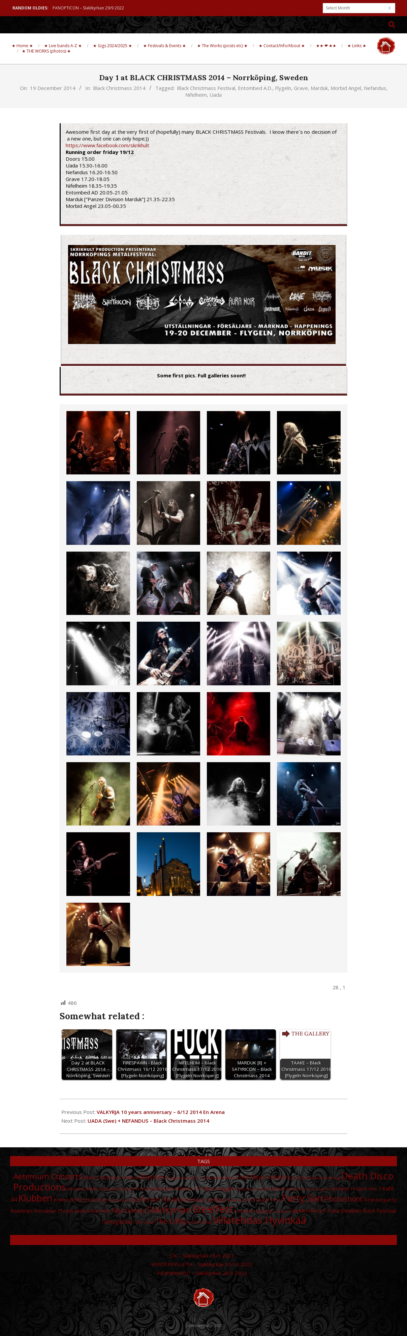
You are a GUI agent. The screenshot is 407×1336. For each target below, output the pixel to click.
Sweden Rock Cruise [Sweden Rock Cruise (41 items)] (315, 1210)
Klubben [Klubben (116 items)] (35, 1198)
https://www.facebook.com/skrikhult (107, 145)
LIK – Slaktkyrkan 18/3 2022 (201, 1255)
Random (203, 1240)
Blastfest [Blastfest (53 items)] (153, 1177)
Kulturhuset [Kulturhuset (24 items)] (117, 1200)
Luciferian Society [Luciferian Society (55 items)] (156, 1199)
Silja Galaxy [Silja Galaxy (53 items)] (129, 1210)
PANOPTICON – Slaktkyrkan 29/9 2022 (88, 8)
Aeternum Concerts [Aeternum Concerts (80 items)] (47, 1176)
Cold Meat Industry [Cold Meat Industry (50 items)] (263, 1177)
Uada (216, 94)
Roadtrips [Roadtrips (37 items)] (21, 1210)
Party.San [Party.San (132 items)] (302, 1197)
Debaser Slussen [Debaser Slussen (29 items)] (117, 1189)
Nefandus (375, 88)
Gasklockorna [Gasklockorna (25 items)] (247, 1188)
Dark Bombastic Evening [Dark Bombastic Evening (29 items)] (316, 1178)
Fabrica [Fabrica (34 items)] (209, 1188)
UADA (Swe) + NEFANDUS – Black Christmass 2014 (148, 1120)
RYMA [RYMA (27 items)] (105, 1211)
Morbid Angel (346, 88)
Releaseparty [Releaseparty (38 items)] (380, 1199)
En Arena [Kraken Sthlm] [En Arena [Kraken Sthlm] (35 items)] (162, 1188)
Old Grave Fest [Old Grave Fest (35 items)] (263, 1200)
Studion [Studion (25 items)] (281, 1211)
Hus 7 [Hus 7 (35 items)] (374, 1188)
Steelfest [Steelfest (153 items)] (212, 1209)
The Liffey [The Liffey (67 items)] (171, 1221)
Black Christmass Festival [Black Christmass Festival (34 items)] (111, 1177)
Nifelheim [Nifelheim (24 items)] (237, 1200)
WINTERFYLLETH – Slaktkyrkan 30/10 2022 (202, 1264)
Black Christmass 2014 (119, 88)
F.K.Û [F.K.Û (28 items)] (195, 1189)
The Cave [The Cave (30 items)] (144, 1222)
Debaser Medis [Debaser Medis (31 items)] (83, 1189)
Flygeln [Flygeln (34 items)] (226, 1188)
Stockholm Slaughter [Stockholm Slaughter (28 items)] (253, 1211)
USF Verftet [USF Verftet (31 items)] (200, 1222)
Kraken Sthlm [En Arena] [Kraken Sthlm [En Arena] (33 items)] (80, 1200)
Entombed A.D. (255, 88)
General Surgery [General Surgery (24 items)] (314, 1189)
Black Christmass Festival (206, 88)
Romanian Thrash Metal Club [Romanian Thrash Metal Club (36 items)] (66, 1210)
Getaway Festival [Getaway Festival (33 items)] (348, 1188)
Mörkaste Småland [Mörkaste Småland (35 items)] (205, 1200)
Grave (301, 88)
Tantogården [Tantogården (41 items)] (117, 1221)
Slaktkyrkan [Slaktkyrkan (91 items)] (169, 1209)
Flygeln (283, 88)
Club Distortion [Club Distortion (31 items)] (219, 1178)
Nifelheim (196, 94)
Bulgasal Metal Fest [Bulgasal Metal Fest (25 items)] (185, 1177)
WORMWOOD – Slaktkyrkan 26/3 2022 (202, 1273)
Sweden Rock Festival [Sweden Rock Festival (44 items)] (369, 1210)
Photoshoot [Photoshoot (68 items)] (343, 1199)
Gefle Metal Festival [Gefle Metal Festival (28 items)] (279, 1189)
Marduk (319, 88)
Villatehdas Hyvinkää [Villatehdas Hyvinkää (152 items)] (259, 1220)
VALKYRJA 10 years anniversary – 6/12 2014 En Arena (161, 1112)
